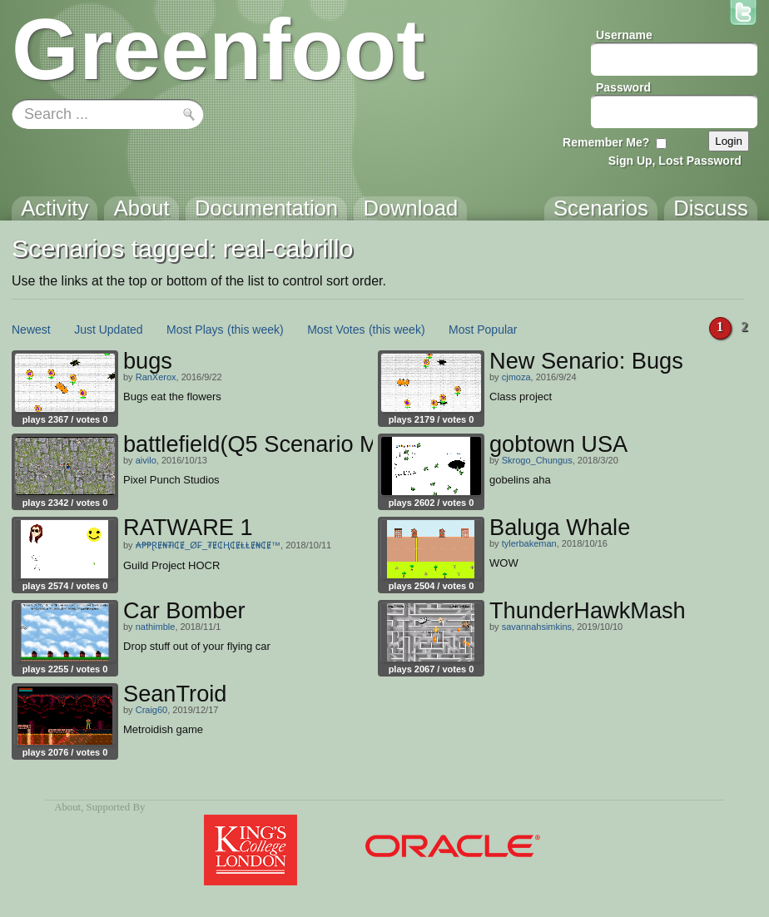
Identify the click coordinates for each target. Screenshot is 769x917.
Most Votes (336, 329)
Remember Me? (606, 142)
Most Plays (194, 329)
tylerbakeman (529, 543)
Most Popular (483, 329)
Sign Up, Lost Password (675, 160)
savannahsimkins (537, 627)
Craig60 (152, 710)
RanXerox (156, 377)
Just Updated (108, 329)
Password (623, 87)
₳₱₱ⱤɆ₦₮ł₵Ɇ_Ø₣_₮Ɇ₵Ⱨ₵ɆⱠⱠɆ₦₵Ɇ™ (208, 545)
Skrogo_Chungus (537, 460)
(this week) (255, 329)
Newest (31, 329)
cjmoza (516, 377)
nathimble (156, 627)
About (67, 807)
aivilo (146, 460)
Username (624, 35)
